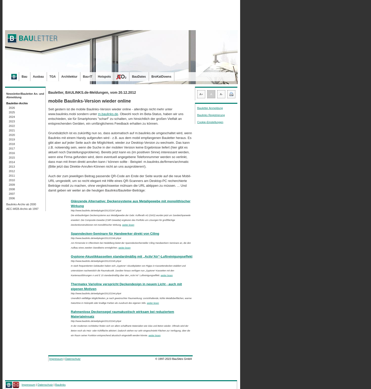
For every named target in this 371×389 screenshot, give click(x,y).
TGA (52, 76)
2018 (12, 143)
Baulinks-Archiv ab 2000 (21, 204)
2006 (12, 198)
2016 (12, 153)
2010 (12, 180)
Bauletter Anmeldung (210, 108)
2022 (12, 125)
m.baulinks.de (108, 114)
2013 (12, 166)
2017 (12, 148)
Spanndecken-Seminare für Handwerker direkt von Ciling (115, 233)
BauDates (139, 76)
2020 (12, 134)
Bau (24, 76)
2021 (12, 130)
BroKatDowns (161, 76)
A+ (201, 94)
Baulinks (60, 384)
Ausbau (38, 76)
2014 (12, 162)
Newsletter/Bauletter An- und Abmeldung (25, 95)
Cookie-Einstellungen (210, 122)
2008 (12, 189)
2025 (12, 112)
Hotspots (104, 76)
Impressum (56, 358)
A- (221, 94)
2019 (12, 139)
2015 (12, 157)
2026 (12, 107)
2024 (12, 116)
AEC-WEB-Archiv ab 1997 (22, 208)
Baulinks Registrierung (211, 115)
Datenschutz (72, 358)
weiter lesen (128, 225)
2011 (12, 175)
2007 (12, 193)
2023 (12, 121)
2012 (12, 171)
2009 (12, 184)
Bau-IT (87, 76)
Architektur (69, 76)
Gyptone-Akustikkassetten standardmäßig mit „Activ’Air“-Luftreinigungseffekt (131, 256)
